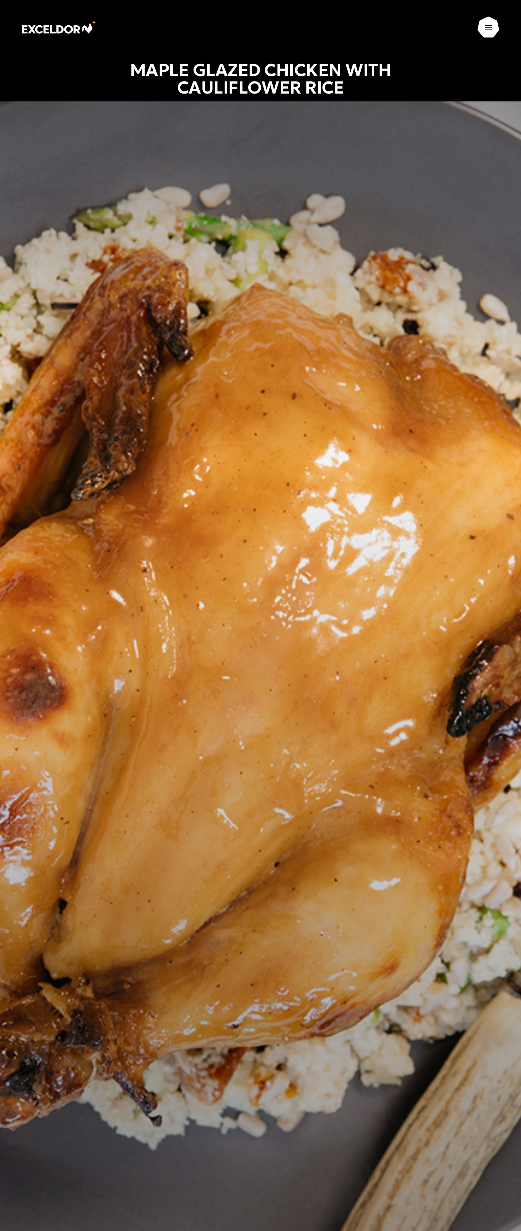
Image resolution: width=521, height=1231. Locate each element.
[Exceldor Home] (59, 27)
